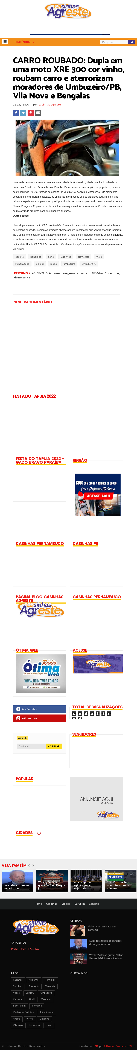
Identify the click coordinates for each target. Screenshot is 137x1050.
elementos (83, 256)
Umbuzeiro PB (89, 263)
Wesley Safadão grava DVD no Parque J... (51, 885)
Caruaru (30, 993)
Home (38, 904)
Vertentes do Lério (23, 1012)
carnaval (17, 1000)
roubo (53, 263)
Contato (94, 904)
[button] (5, 41)
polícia (40, 263)
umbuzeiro (69, 263)
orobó (16, 1019)
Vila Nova (18, 1025)
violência (50, 986)
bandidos (35, 256)
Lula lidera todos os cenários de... (16, 887)
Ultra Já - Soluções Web (119, 1046)
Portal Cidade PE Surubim (25, 949)
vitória (29, 1019)
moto (99, 256)
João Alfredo (47, 1012)
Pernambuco (22, 263)
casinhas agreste (50, 104)
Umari (49, 1025)
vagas (16, 993)
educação (33, 986)
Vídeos (66, 904)
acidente (34, 980)
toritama (37, 1006)
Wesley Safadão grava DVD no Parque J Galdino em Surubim (106, 957)
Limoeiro (44, 1019)
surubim (17, 986)
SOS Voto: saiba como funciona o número (118, 885)
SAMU (31, 1000)
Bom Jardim (19, 1006)
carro (51, 256)
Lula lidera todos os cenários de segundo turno (105, 942)
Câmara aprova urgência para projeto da (82, 885)
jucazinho (34, 1025)
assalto (19, 256)
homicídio (50, 980)
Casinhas (65, 256)
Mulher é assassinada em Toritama (102, 928)
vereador (46, 1000)
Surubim (79, 904)
